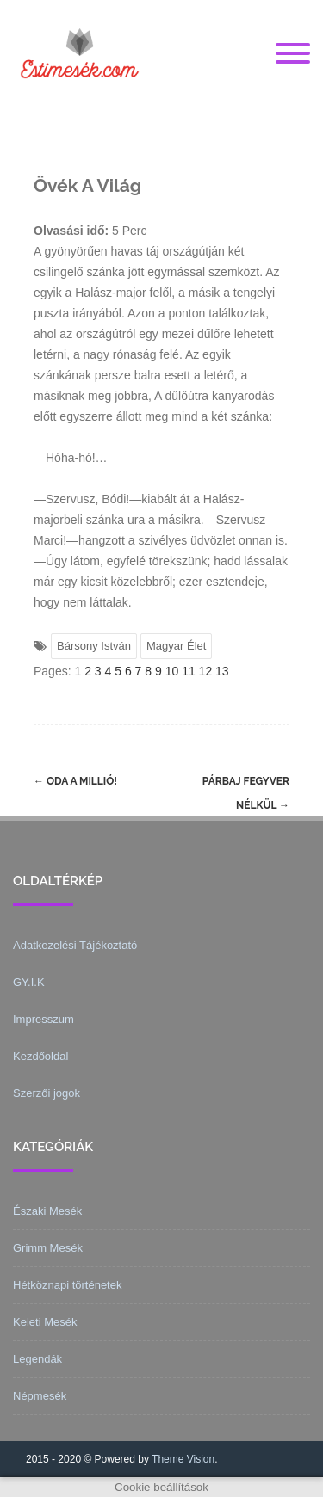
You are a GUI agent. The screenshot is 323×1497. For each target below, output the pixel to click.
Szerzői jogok (46, 1093)
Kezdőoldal (40, 1056)
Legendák (37, 1358)
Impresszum (43, 1019)
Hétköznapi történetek (67, 1284)
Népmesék (39, 1395)
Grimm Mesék (48, 1247)
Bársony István (94, 645)
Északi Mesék (47, 1210)
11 (189, 671)
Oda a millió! (75, 781)
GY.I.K (29, 982)
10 (172, 671)
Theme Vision (183, 1459)
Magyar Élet (176, 645)
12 (206, 671)
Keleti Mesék (45, 1321)
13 (222, 671)
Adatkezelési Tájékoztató (75, 945)
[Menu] (293, 54)
